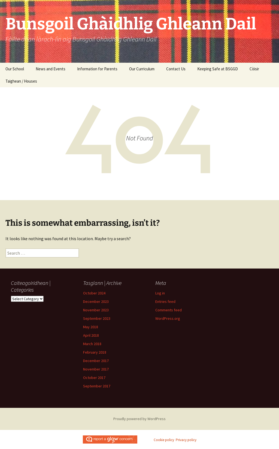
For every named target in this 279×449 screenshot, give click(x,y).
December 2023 (96, 301)
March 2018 (92, 343)
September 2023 (96, 318)
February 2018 (94, 352)
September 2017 (96, 386)
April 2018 (91, 335)
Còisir (254, 68)
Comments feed (168, 310)
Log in (160, 293)
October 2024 (94, 293)
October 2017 (94, 377)
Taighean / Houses (21, 81)
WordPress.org (167, 318)
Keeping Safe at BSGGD (217, 68)
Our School (14, 68)
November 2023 (96, 310)
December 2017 (96, 360)
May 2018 (90, 326)
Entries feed (165, 301)
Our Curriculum (141, 68)
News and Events (50, 68)
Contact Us (176, 68)
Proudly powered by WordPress (139, 418)
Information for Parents (97, 68)
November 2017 (96, 369)
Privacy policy (186, 440)
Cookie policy (164, 440)
